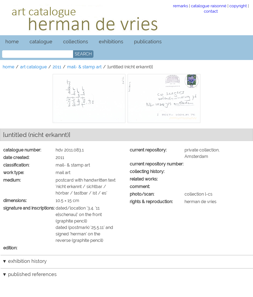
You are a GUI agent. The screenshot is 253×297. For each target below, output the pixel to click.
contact (211, 11)
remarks (180, 5)
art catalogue (33, 66)
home (12, 41)
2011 (57, 66)
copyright (238, 5)
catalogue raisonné (208, 5)
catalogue (41, 41)
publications (148, 41)
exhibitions (111, 41)
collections (75, 41)
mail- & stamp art (84, 66)
